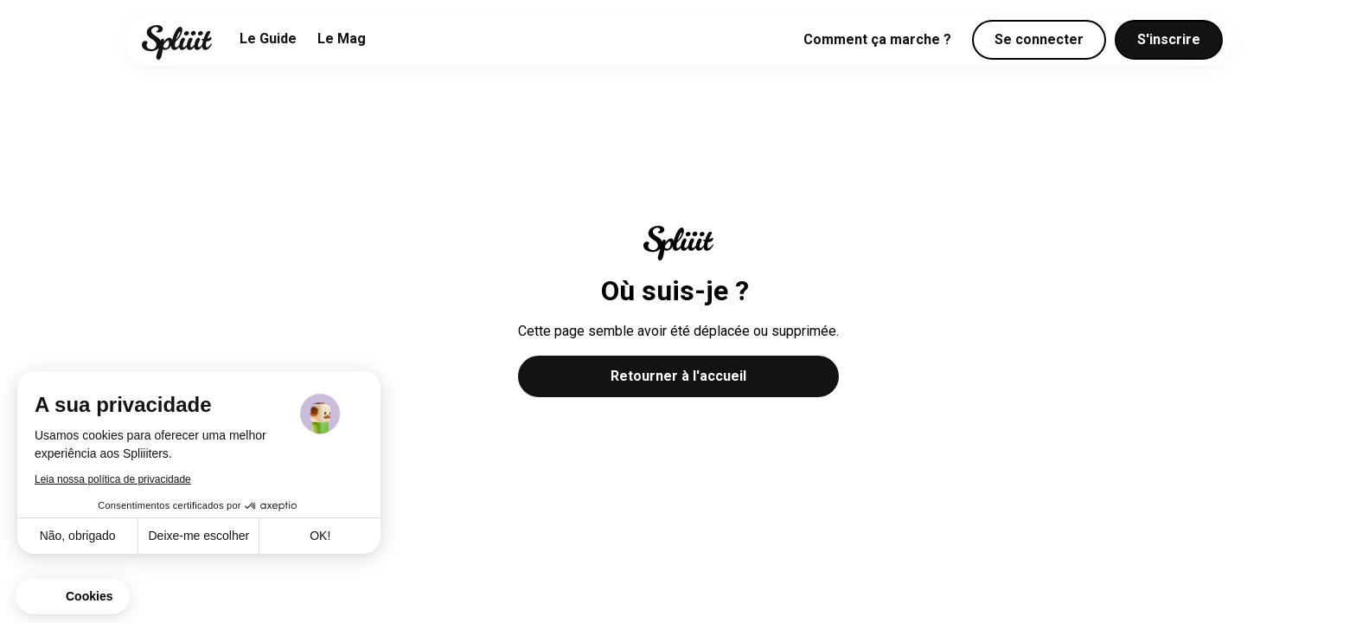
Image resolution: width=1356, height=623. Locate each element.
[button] (73, 597)
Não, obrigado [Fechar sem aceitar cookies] (78, 536)
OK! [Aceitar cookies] (320, 536)
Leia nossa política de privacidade (113, 479)
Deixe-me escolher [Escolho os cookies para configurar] (198, 536)
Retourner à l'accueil (678, 376)
